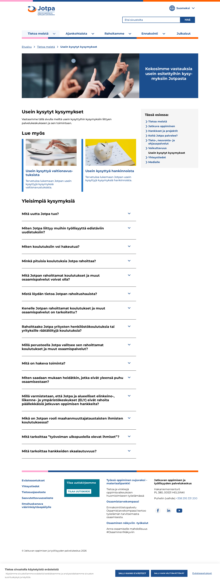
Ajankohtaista (76, 33)
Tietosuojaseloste (34, 492)
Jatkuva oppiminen (161, 126)
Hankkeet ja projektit (163, 130)
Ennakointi (149, 33)
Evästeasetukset (33, 480)
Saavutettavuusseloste (37, 498)
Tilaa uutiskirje (79, 491)
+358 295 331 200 (186, 498)
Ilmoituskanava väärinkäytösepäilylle (36, 505)
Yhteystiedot (157, 157)
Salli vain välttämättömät (169, 573)
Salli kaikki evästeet (132, 573)
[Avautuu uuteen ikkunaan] (158, 510)
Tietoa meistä (38, 33)
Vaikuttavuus (157, 148)
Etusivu (27, 46)
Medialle (154, 162)
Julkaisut (184, 33)
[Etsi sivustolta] (151, 20)
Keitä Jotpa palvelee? (163, 135)
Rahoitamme (114, 33)
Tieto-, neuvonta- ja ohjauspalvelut (161, 142)
